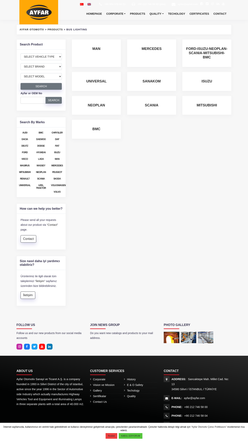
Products (137, 13)
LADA (41, 159)
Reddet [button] (111, 436)
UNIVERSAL (25, 185)
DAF (57, 139)
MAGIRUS (24, 165)
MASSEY (41, 165)
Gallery (97, 390)
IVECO (25, 159)
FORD (25, 152)
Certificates (199, 13)
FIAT (57, 145)
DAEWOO (41, 139)
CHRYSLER (57, 132)
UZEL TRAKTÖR (41, 186)
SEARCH (41, 86)
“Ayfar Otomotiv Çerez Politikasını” (209, 427)
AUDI (24, 132)
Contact (219, 13)
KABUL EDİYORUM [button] (130, 436)
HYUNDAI (41, 152)
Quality (155, 13)
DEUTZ (24, 145)
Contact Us (100, 401)
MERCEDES (57, 165)
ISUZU (57, 152)
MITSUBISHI (24, 172)
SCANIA (41, 178)
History (131, 379)
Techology (176, 13)
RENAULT (24, 178)
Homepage (94, 13)
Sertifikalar (99, 396)
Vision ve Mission (104, 384)
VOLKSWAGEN (58, 185)
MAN (57, 159)
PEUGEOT (57, 172)
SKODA (57, 178)
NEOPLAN (41, 172)
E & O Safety (135, 384)
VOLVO (57, 192)
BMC (41, 132)
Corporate (114, 13)
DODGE (41, 145)
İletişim (40, 281)
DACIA (25, 139)
